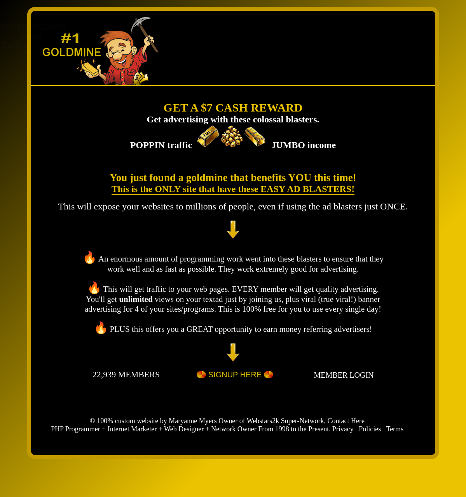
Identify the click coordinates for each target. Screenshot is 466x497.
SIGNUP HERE (235, 375)
